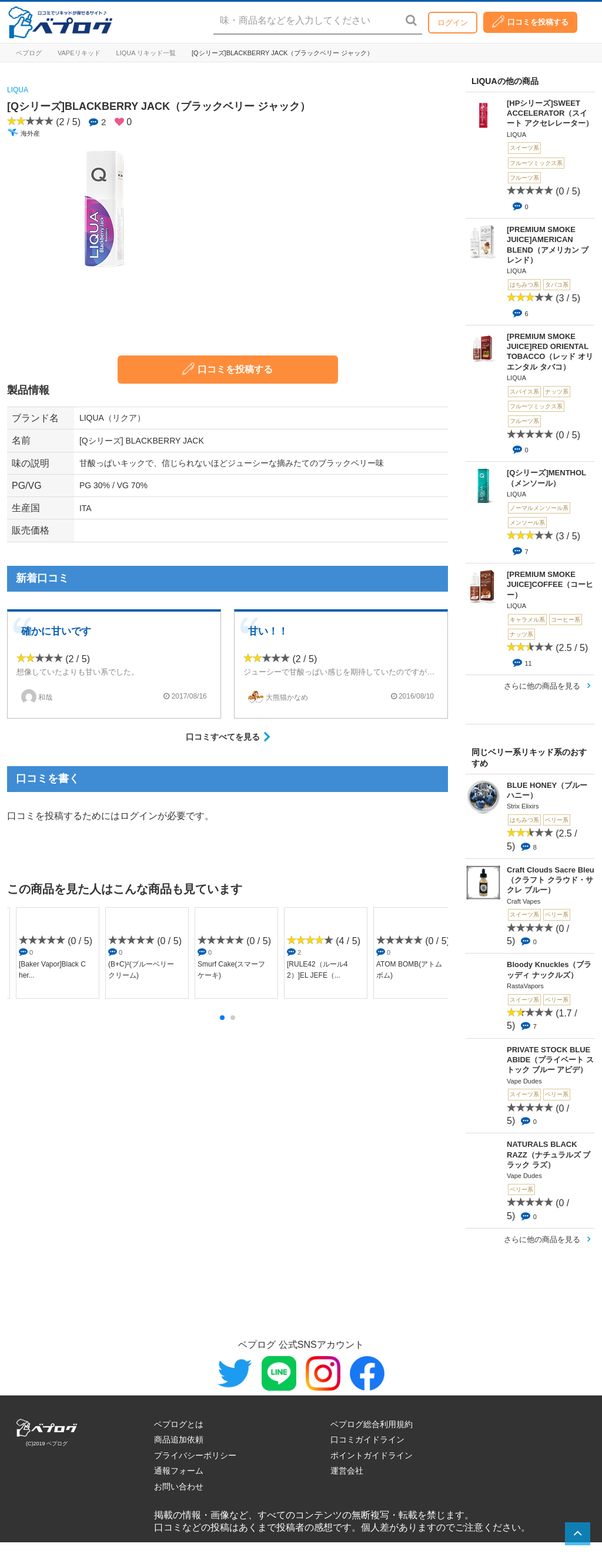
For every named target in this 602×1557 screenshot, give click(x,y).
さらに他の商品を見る (542, 686)
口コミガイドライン (367, 1439)
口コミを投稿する (530, 21)
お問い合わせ (178, 1486)
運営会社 (346, 1470)
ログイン (452, 22)
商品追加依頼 (178, 1439)
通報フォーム (178, 1470)
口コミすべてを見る (223, 736)
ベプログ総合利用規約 (371, 1424)
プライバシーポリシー (195, 1455)
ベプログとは (178, 1424)
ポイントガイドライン (371, 1455)
